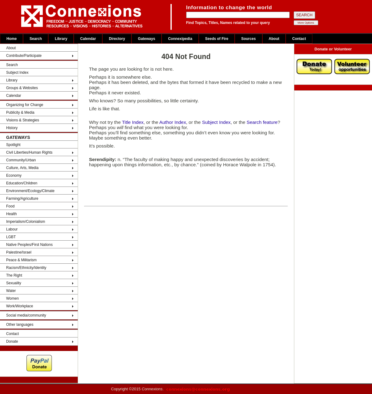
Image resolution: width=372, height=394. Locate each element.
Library (61, 39)
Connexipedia (180, 39)
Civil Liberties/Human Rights (29, 152)
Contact (299, 39)
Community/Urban (21, 160)
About (274, 39)
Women (12, 298)
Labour (12, 229)
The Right (14, 275)
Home (11, 39)
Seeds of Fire (216, 39)
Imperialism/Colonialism (25, 221)
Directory (117, 39)
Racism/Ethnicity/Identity (26, 268)
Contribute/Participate (23, 55)
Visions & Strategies (22, 120)
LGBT (11, 237)
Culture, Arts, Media (22, 168)
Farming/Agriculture (22, 198)
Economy (14, 175)
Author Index (172, 122)
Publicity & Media (20, 112)
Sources (248, 39)
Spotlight (13, 145)
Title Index (132, 122)
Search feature (262, 122)
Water (11, 291)
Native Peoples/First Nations (29, 244)
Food (10, 206)
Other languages (19, 324)
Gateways (146, 39)
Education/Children (21, 183)
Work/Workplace (19, 306)
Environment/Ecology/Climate (30, 191)
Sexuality (13, 283)
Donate (12, 341)
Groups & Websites (22, 88)
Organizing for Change (24, 105)
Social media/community (26, 315)
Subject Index (17, 72)
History (12, 128)
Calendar (88, 39)
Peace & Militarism (21, 260)
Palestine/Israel (18, 252)
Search (35, 39)
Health (11, 214)
